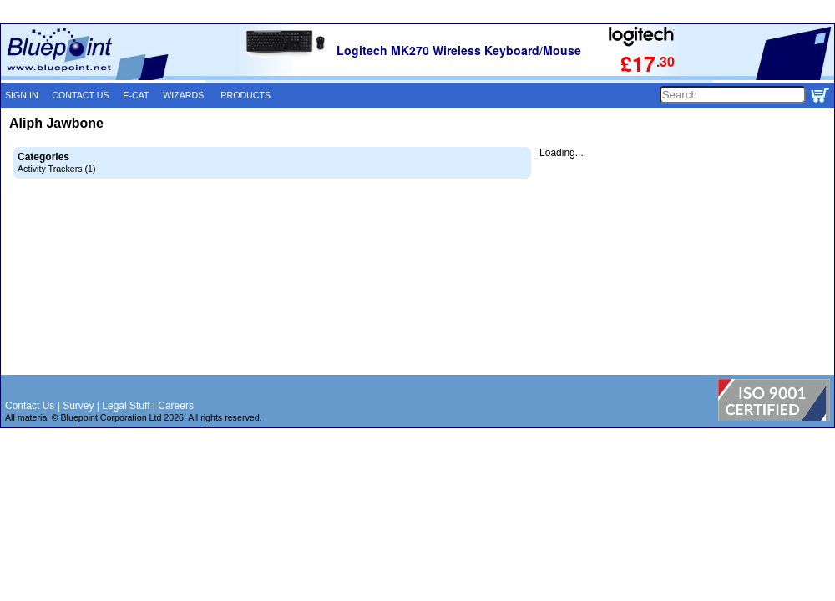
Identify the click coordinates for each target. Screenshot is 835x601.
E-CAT (136, 95)
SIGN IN (21, 95)
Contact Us (29, 406)
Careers (176, 406)
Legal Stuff (125, 406)
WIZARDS (183, 95)
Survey (78, 406)
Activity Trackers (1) (57, 169)
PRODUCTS (245, 95)
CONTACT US (80, 95)
